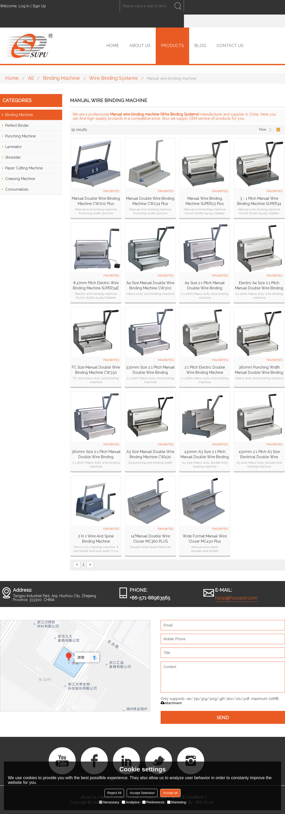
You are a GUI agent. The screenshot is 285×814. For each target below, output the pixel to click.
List (271, 129)
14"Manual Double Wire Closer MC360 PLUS (150, 538)
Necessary (109, 802)
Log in (24, 6)
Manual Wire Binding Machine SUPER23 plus (205, 201)
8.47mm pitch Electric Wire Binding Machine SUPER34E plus (96, 286)
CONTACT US (230, 45)
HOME (112, 45)
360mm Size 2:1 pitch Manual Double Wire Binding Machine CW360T (96, 454)
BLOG (200, 45)
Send (223, 717)
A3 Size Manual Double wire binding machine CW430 (150, 454)
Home (12, 78)
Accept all (170, 793)
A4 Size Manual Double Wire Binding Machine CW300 (150, 285)
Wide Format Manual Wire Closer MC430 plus (205, 538)
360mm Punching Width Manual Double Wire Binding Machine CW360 (259, 370)
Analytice (131, 802)
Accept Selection (142, 793)
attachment (171, 703)
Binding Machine (61, 78)
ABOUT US (140, 45)
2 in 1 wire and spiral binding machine (96, 538)
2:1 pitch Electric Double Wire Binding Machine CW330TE (204, 370)
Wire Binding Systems (113, 78)
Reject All (114, 793)
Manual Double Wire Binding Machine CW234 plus (150, 201)
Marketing (176, 802)
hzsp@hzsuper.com (236, 598)
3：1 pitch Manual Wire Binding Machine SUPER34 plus (259, 201)
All (31, 78)
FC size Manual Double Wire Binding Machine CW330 (96, 370)
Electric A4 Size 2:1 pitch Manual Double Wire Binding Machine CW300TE (259, 286)
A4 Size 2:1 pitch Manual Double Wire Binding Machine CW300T (205, 286)
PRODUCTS (172, 45)
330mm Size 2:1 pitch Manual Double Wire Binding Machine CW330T (150, 370)
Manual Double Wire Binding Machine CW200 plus (96, 201)
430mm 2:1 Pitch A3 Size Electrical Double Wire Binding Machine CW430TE (259, 454)
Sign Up (39, 6)
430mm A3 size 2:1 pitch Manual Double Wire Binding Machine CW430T (205, 454)
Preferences (153, 802)
